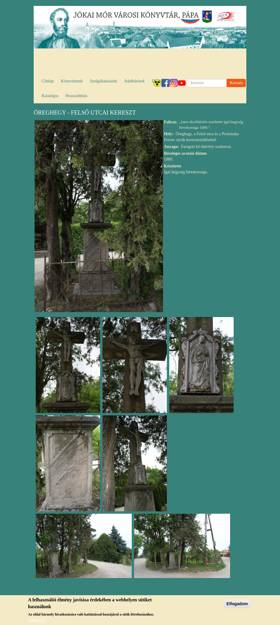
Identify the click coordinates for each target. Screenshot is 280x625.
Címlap (48, 81)
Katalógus (50, 96)
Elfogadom (237, 604)
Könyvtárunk (72, 81)
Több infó (36, 621)
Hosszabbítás (76, 96)
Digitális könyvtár (167, 81)
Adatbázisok (134, 81)
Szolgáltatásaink (103, 81)
